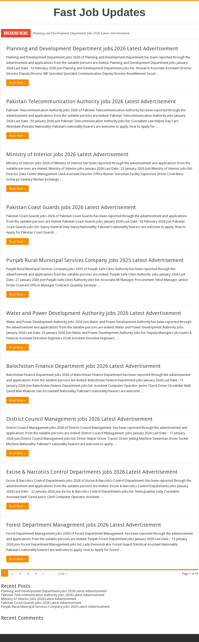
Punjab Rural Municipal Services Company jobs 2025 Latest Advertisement (95, 260)
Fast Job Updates (99, 12)
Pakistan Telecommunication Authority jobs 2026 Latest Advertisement (91, 101)
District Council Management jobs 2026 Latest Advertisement (79, 419)
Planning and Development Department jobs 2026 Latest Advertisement (81, 33)
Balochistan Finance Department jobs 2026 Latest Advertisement (83, 366)
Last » (62, 574)
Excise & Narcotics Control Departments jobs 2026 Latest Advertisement (91, 472)
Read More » (17, 83)
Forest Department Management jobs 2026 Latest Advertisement (83, 525)
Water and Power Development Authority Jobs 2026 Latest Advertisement (93, 313)
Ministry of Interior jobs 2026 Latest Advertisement (67, 154)
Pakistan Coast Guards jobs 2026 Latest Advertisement (71, 207)
